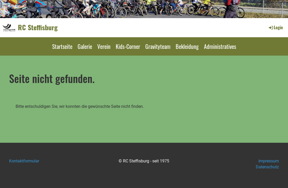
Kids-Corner (128, 46)
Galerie (85, 46)
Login (275, 27)
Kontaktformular (24, 161)
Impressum (268, 161)
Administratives (220, 46)
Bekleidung (187, 46)
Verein (104, 46)
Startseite (62, 46)
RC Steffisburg (38, 27)
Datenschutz (267, 166)
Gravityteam (157, 46)
